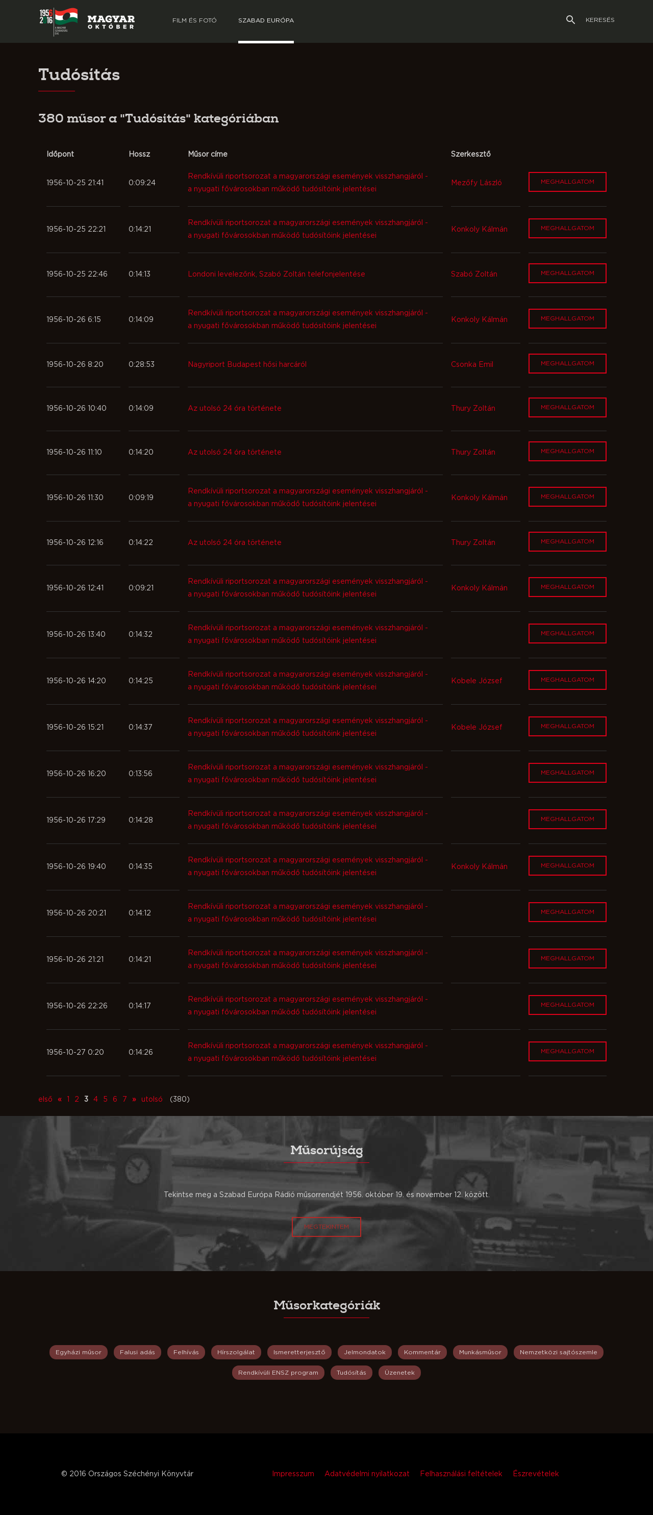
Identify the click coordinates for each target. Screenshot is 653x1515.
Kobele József (477, 681)
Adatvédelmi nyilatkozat (367, 1474)
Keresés (590, 19)
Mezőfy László (476, 183)
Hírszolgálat (236, 1352)
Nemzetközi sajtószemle (558, 1352)
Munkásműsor (480, 1352)
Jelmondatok (365, 1352)
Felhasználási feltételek (461, 1474)
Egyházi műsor (79, 1352)
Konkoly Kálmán (479, 229)
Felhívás (186, 1352)
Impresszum (293, 1474)
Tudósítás (351, 1373)
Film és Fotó (194, 20)
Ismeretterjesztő (299, 1352)
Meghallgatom (567, 182)
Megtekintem (326, 1227)
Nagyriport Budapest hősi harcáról (247, 364)
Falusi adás (137, 1352)
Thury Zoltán (473, 408)
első (45, 1099)
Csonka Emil (472, 364)
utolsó (152, 1099)
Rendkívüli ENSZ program (278, 1373)
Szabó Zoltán (474, 274)
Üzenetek (400, 1373)
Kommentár (422, 1352)
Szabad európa (266, 20)
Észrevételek (536, 1474)
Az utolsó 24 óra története (235, 408)
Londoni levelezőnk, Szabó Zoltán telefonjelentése (276, 274)
